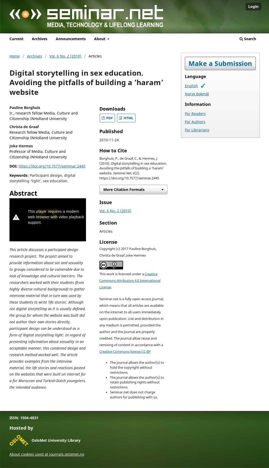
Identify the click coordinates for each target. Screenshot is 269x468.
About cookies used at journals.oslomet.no (46, 454)
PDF (109, 118)
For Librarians (197, 129)
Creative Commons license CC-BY (125, 351)
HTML (128, 118)
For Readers (195, 113)
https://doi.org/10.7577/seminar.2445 (52, 166)
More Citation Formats (124, 189)
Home (14, 56)
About (100, 38)
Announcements (71, 38)
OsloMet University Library (56, 440)
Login (253, 6)
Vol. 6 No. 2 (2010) (65, 56)
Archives (39, 38)
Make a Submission (220, 63)
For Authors (195, 121)
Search (248, 38)
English (191, 85)
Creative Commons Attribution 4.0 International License (129, 280)
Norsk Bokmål (197, 93)
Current (16, 38)
